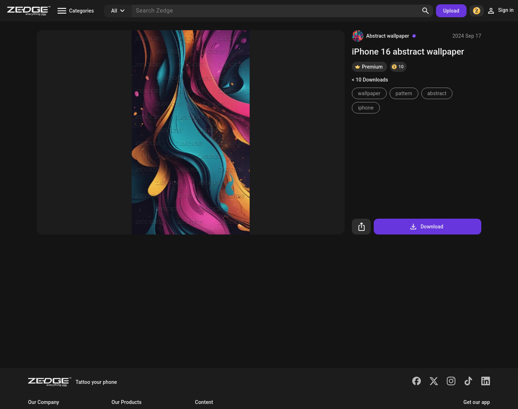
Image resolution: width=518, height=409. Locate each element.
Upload (451, 11)
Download (426, 226)
